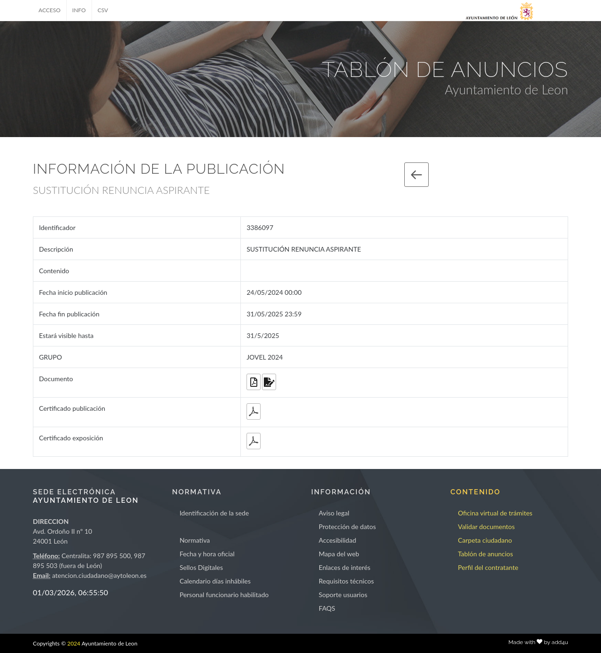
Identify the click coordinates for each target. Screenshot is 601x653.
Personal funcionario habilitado (224, 595)
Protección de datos (347, 526)
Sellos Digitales (201, 567)
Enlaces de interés (344, 567)
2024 (73, 643)
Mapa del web (339, 554)
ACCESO (50, 10)
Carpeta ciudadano (485, 540)
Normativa (194, 540)
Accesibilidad (337, 540)
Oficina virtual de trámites (495, 513)
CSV (103, 10)
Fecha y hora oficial (206, 554)
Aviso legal (334, 513)
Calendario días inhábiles (214, 581)
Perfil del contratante (488, 567)
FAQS (327, 608)
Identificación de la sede (214, 513)
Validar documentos (486, 526)
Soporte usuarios (343, 595)
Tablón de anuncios (485, 554)
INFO (79, 10)
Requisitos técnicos (346, 581)
